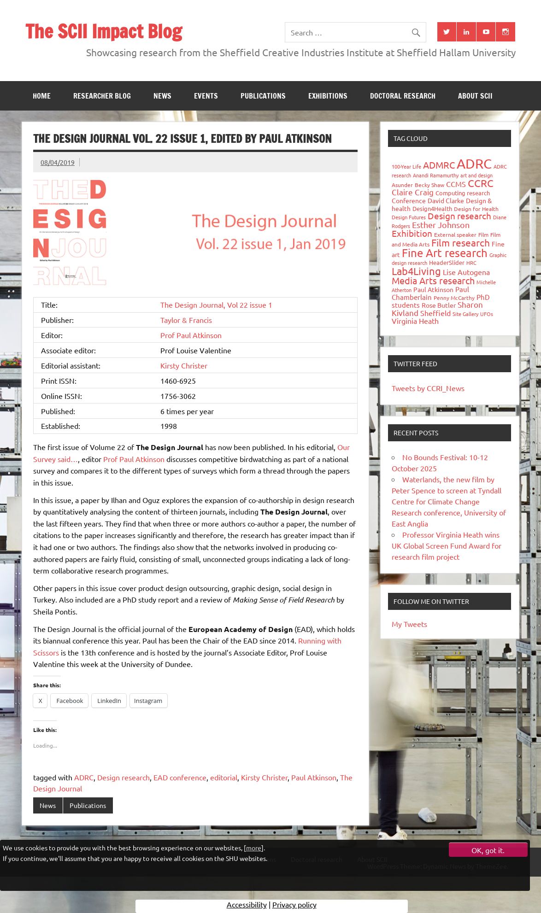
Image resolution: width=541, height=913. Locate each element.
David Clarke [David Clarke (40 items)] (446, 200)
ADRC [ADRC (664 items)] (474, 163)
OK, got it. (488, 849)
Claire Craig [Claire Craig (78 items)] (413, 192)
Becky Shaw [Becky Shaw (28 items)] (429, 184)
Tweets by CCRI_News (428, 387)
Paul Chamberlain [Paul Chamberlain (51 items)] (430, 293)
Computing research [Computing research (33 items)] (462, 193)
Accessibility (247, 906)
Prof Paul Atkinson (191, 334)
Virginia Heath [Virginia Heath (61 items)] (415, 320)
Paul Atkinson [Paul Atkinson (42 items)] (433, 289)
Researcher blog (102, 96)
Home (42, 96)
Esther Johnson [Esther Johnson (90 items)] (441, 224)
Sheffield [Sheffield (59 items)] (435, 312)
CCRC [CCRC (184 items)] (481, 183)
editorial (223, 777)
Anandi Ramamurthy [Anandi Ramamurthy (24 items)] (436, 175)
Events (206, 96)
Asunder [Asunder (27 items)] (402, 184)
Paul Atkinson (313, 777)
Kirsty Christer (183, 365)
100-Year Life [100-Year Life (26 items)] (406, 166)
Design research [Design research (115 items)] (459, 215)
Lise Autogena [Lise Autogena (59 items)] (466, 271)
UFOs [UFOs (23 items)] (486, 313)
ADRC (84, 777)
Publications (263, 96)
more (253, 847)
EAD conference (179, 777)
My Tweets (409, 623)
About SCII (475, 96)
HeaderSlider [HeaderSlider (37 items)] (447, 262)
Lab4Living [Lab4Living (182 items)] (416, 271)
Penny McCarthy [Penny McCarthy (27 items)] (454, 297)
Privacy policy (294, 906)
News (162, 96)
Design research (123, 777)
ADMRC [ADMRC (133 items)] (439, 164)
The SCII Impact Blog (103, 31)
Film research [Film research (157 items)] (460, 242)
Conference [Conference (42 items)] (409, 200)
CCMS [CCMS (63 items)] (456, 183)
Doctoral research (402, 96)
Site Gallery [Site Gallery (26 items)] (465, 313)
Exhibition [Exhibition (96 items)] (412, 233)
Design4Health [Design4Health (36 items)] (432, 208)
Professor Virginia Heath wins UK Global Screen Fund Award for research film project (446, 545)
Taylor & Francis (186, 319)
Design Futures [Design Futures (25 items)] (409, 217)
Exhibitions (327, 96)
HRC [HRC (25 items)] (471, 262)
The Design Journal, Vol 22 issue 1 (216, 304)
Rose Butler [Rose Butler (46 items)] (439, 305)
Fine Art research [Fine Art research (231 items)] (445, 252)
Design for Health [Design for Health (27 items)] (476, 208)
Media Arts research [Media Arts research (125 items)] (433, 280)
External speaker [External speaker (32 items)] (455, 234)
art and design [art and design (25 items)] (476, 175)
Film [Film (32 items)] (483, 234)
